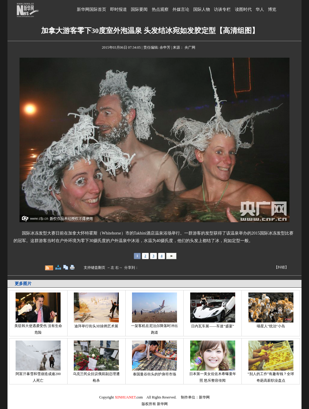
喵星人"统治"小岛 (271, 326)
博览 (272, 9)
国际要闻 (139, 9)
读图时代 (243, 9)
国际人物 (201, 9)
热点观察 (160, 9)
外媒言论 (180, 9)
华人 (260, 9)
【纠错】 (281, 267)
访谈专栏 (222, 9)
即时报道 (118, 9)
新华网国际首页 (91, 9)
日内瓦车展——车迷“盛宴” (212, 326)
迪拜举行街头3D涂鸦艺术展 (96, 326)
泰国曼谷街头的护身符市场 (154, 374)
